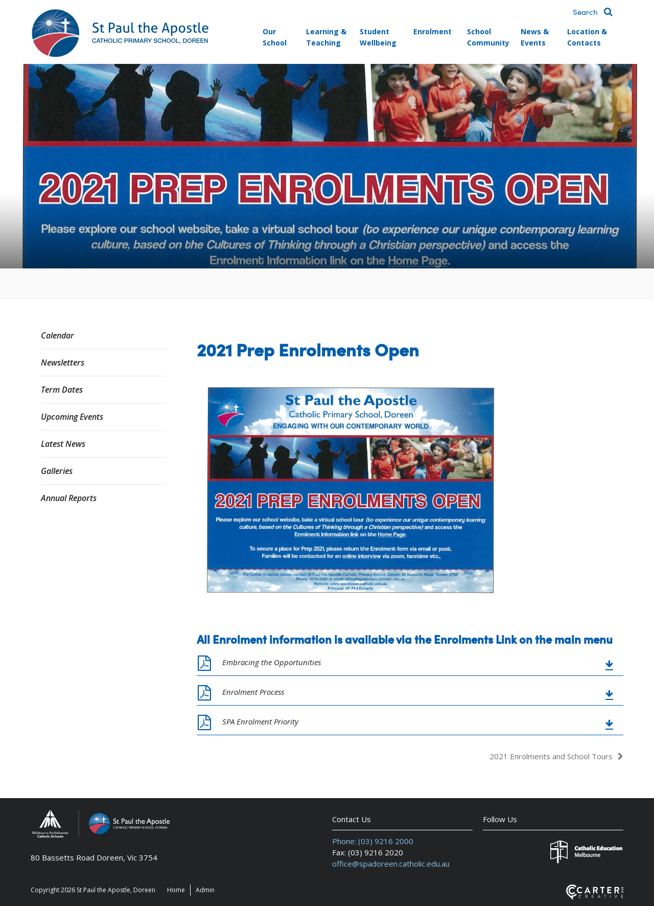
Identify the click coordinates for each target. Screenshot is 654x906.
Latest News (63, 443)
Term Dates (62, 389)
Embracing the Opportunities (271, 662)
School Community (488, 37)
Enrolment (432, 31)
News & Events (535, 37)
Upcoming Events (72, 416)
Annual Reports (69, 498)
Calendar (57, 335)
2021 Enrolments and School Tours (551, 756)
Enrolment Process (253, 692)
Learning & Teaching (326, 37)
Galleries (57, 471)
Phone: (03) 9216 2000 (372, 841)
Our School (275, 37)
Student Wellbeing (378, 37)
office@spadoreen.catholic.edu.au (391, 863)
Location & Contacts (587, 37)
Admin (205, 890)
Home (176, 890)
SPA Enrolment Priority (260, 721)
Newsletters (62, 362)
